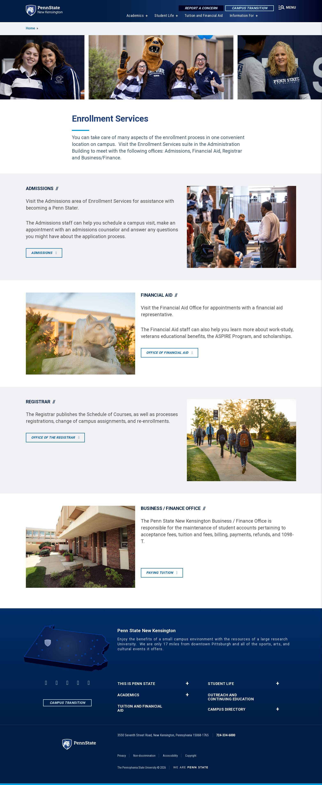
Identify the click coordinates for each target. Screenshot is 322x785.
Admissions (42, 253)
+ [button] (187, 683)
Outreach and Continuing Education (231, 697)
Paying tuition (160, 573)
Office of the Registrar (53, 437)
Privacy (121, 755)
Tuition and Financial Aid (204, 16)
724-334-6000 (225, 735)
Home (30, 28)
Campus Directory (226, 709)
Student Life (164, 16)
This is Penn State (136, 684)
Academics (135, 16)
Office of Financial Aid (167, 353)
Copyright (190, 755)
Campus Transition (249, 8)
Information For (242, 16)
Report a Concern (201, 8)
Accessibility (170, 755)
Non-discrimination (144, 755)
